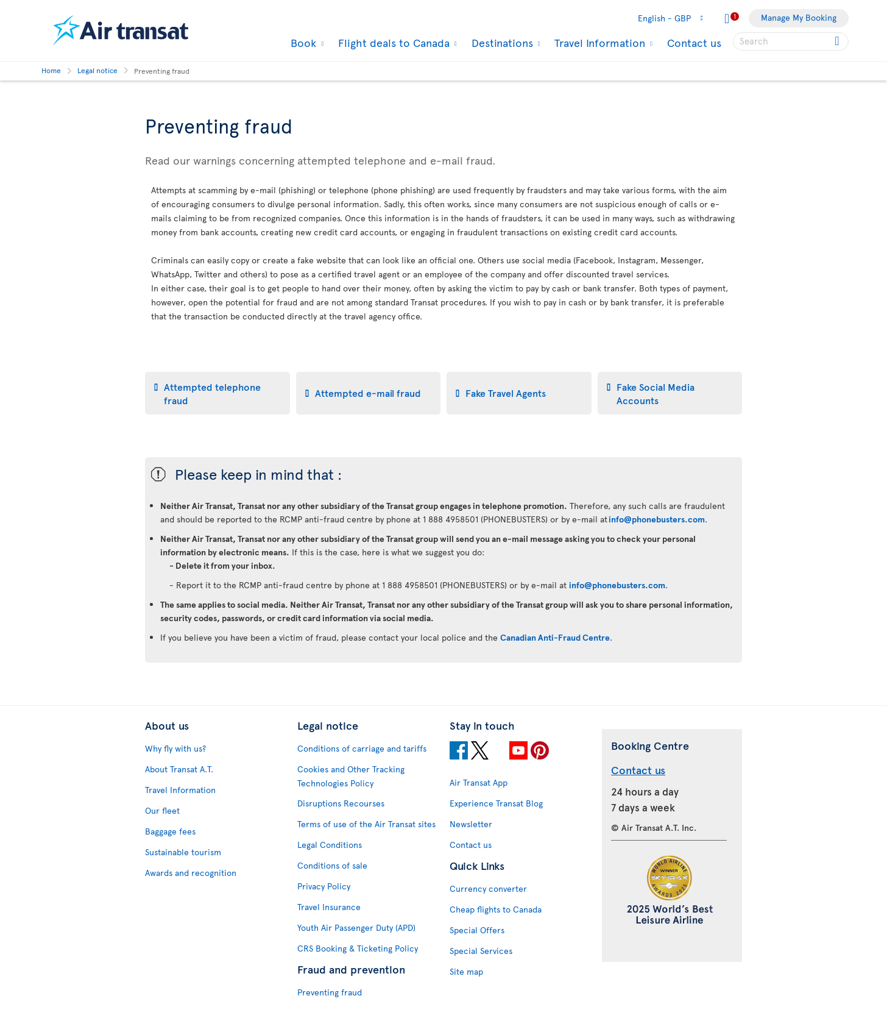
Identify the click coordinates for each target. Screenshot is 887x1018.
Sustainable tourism (183, 852)
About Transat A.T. (179, 769)
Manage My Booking (798, 17)
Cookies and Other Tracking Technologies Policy (351, 776)
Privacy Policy (323, 886)
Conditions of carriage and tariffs (361, 748)
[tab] (217, 393)
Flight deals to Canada (392, 42)
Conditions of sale (332, 865)
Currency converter (488, 888)
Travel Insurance (329, 907)
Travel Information (598, 42)
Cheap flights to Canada (496, 909)
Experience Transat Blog (496, 803)
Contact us (694, 42)
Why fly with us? (175, 748)
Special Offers (477, 930)
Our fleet (162, 810)
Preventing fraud (329, 992)
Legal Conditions (329, 844)
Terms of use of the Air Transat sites (366, 824)
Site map (466, 971)
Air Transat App (478, 782)
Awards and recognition (190, 872)
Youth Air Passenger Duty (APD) (356, 927)
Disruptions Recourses (340, 803)
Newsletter (471, 824)
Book (301, 42)
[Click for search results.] (838, 41)
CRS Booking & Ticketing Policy (357, 948)
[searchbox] (791, 41)
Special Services (481, 950)
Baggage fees (170, 831)
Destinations (500, 42)
